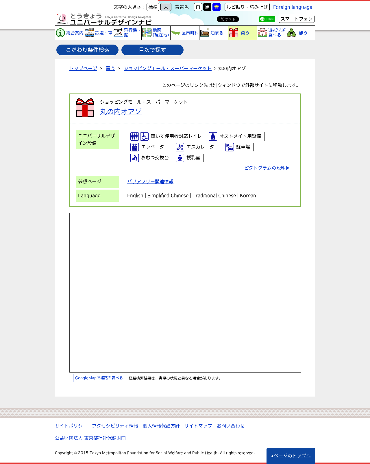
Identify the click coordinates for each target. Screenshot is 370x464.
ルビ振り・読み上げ (247, 7)
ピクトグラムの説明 (265, 168)
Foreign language (292, 7)
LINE (270, 19)
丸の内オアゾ (121, 111)
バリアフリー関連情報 (150, 181)
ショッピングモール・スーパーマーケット (168, 68)
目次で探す (152, 50)
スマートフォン (296, 18)
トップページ (83, 68)
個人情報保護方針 (161, 425)
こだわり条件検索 (88, 50)
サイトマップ (198, 425)
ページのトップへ (291, 455)
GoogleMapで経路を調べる (99, 378)
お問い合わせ (231, 425)
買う (110, 68)
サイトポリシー (71, 425)
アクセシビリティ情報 (115, 425)
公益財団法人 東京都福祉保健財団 (90, 438)
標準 (153, 7)
